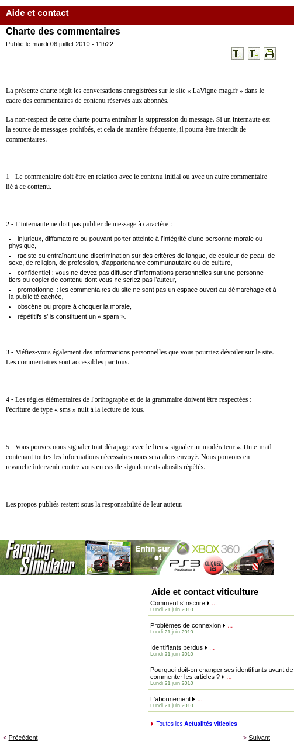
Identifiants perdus (176, 647)
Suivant (259, 737)
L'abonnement (170, 698)
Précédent (23, 737)
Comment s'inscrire (177, 603)
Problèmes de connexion (185, 625)
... (214, 603)
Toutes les (196, 724)
